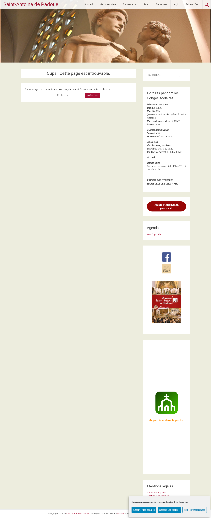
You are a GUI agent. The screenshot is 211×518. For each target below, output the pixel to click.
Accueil (88, 4)
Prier (146, 4)
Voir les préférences (194, 510)
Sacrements (130, 4)
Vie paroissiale (108, 4)
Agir (176, 4)
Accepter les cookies (144, 510)
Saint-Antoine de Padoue (30, 4)
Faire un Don (192, 4)
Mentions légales (156, 492)
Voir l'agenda (154, 234)
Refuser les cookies (169, 510)
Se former (161, 4)
